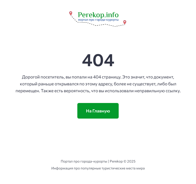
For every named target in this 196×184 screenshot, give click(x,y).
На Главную (98, 110)
